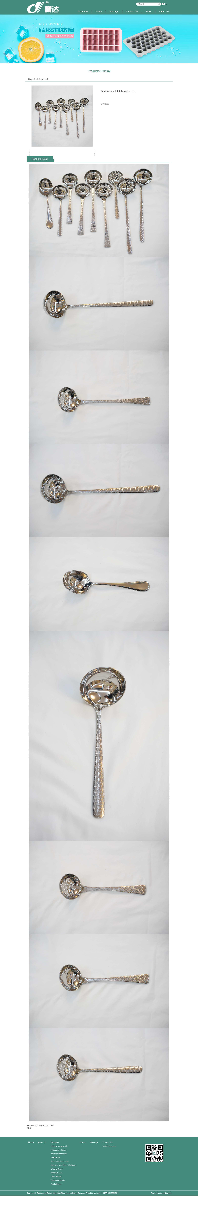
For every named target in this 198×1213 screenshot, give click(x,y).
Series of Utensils (58, 1198)
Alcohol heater (56, 1202)
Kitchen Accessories (59, 1171)
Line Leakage (56, 1194)
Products (83, 11)
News (148, 11)
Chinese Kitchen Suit (59, 1164)
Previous (29, 162)
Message (113, 11)
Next (94, 162)
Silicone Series (57, 1186)
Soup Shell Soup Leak (59, 1179)
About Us (164, 11)
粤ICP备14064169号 (111, 1210)
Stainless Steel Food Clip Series (63, 1183)
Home (99, 11)
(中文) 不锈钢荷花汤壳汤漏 (42, 1143)
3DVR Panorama (109, 1164)
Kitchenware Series (58, 1167)
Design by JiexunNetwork (161, 1210)
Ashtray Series (56, 1190)
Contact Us (132, 11)
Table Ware (55, 1175)
